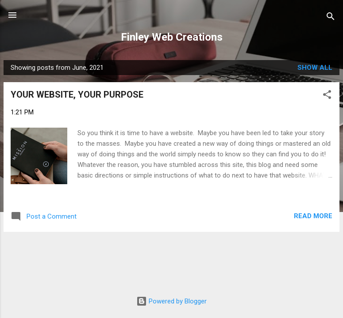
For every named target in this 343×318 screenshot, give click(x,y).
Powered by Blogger (171, 301)
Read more (313, 216)
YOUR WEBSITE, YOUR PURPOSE (77, 94)
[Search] (330, 17)
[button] (327, 96)
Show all (314, 68)
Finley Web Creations (172, 37)
